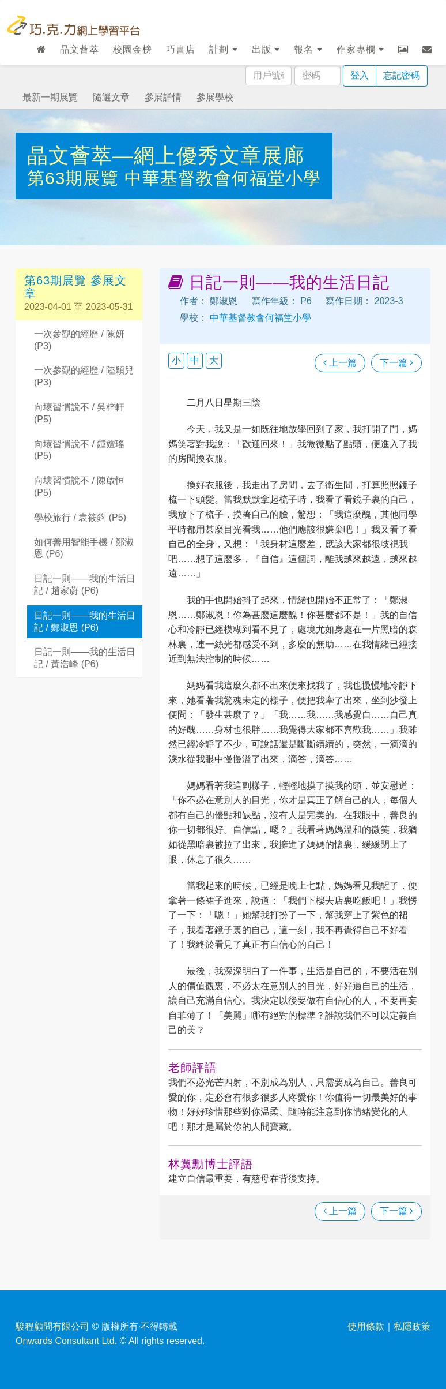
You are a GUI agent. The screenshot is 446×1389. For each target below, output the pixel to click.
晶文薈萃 (79, 49)
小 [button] (176, 360)
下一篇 (396, 363)
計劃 (223, 49)
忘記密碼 (401, 75)
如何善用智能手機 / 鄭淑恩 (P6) (84, 548)
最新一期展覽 (50, 97)
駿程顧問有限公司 (52, 1326)
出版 (266, 49)
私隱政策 (412, 1326)
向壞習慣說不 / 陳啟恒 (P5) (79, 486)
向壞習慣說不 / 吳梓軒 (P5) (79, 413)
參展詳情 (163, 97)
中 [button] (194, 360)
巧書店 (180, 49)
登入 (359, 75)
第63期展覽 (75, 178)
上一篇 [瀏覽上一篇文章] (340, 363)
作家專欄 (360, 49)
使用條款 (365, 1326)
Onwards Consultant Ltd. (66, 1341)
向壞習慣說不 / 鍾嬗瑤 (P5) (79, 450)
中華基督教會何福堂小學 (222, 178)
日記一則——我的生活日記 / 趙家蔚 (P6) (84, 585)
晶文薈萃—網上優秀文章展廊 (165, 155)
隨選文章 (111, 97)
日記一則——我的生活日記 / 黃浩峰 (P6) (84, 658)
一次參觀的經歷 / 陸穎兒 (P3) (84, 376)
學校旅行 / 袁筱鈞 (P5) (80, 517)
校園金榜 (132, 49)
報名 (308, 49)
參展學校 (214, 97)
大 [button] (213, 360)
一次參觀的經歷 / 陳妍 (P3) (79, 340)
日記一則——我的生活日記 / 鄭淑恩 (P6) (84, 621)
